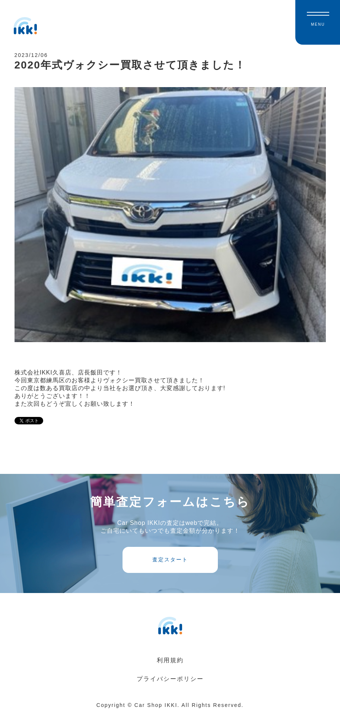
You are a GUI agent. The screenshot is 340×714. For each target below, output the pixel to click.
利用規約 (170, 660)
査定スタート (170, 559)
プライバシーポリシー (170, 679)
